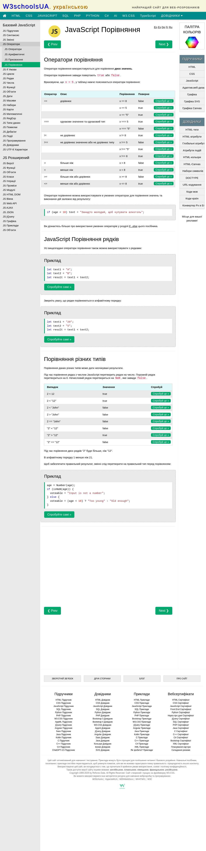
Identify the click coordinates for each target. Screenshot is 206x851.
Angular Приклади (141, 728)
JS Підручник (11, 30)
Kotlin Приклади (141, 734)
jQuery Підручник (63, 725)
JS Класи (8, 176)
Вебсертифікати (181, 694)
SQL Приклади (142, 709)
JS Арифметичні (14, 54)
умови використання (142, 766)
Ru (170, 27)
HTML (16, 15)
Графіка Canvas (192, 108)
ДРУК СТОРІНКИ (102, 678)
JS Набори (9, 105)
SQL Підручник (63, 709)
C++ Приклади (142, 740)
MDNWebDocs (126, 779)
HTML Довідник (102, 700)
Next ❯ (164, 44)
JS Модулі (9, 189)
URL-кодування (192, 184)
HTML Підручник (63, 700)
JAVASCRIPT (47, 15)
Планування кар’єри (181, 747)
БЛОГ (142, 678)
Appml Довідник (102, 728)
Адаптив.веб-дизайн (193, 87)
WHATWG (140, 779)
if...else (133, 226)
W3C (149, 779)
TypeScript (148, 15)
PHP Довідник (102, 715)
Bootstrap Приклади (141, 719)
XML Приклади (142, 747)
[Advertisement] (108, 568)
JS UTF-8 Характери (15, 149)
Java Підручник (63, 734)
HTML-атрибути (192, 136)
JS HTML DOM (11, 194)
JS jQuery (8, 216)
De (163, 27)
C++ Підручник (63, 744)
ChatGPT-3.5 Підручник (63, 750)
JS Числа (8, 82)
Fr (167, 27)
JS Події (8, 136)
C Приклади (142, 737)
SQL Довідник (102, 709)
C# (107, 15)
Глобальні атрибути (193, 143)
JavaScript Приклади (142, 706)
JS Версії (8, 163)
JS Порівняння (13, 64)
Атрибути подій (192, 150)
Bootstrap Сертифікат (181, 740)
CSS (29, 15)
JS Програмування (14, 140)
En (155, 27)
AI (115, 15)
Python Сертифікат (181, 712)
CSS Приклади (142, 703)
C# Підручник (63, 747)
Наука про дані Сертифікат (181, 715)
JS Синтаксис (11, 35)
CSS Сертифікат (181, 703)
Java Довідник (102, 740)
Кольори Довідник (102, 744)
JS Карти (8, 109)
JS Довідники (11, 144)
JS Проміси (10, 185)
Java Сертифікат (181, 728)
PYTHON (93, 15)
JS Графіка (9, 221)
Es (159, 27)
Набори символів (192, 170)
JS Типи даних (11, 122)
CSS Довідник (102, 703)
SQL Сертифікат (181, 722)
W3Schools (97, 779)
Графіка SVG (192, 101)
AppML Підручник (63, 722)
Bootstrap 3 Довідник (103, 719)
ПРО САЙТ (181, 678)
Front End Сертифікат (180, 709)
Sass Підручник (63, 731)
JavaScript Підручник (63, 706)
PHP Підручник (63, 715)
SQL (65, 15)
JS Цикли (8, 73)
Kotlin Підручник (63, 737)
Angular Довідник (102, 734)
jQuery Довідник (102, 731)
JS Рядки (8, 78)
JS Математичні (12, 113)
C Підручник (63, 740)
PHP (77, 15)
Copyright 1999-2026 (79, 773)
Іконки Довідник (102, 747)
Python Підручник (63, 712)
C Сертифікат (180, 731)
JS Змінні (8, 39)
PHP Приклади (142, 715)
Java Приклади (141, 731)
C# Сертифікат (181, 737)
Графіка (192, 94)
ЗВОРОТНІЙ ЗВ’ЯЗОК (62, 678)
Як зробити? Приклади (142, 750)
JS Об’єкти (9, 91)
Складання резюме (181, 750)
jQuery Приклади (142, 725)
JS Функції (9, 87)
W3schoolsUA (45, 6)
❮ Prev (52, 44)
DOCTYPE (192, 177)
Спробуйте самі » (59, 287)
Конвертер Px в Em (193, 205)
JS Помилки (10, 127)
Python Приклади (141, 712)
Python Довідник (103, 712)
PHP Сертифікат (181, 725)
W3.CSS (128, 15)
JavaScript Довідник (102, 706)
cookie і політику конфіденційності (169, 766)
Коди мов (192, 191)
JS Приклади (11, 225)
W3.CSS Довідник (102, 725)
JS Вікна (8, 198)
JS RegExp (9, 118)
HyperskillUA (111, 779)
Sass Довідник (103, 737)
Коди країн (192, 198)
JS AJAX (8, 207)
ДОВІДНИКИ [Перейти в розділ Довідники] (172, 15)
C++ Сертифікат (181, 734)
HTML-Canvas (192, 164)
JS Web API (10, 203)
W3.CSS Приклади (142, 722)
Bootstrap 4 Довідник (103, 722)
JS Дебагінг (10, 131)
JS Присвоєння (14, 59)
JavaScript (192, 80)
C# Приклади (141, 744)
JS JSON (8, 212)
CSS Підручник (63, 703)
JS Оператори (11, 44)
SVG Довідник (102, 750)
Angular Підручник (63, 728)
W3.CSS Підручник (63, 719)
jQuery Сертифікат (181, 719)
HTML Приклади (142, 700)
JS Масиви (9, 100)
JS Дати (7, 96)
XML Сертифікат (181, 744)
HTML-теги (192, 129)
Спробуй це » (164, 100)
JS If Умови (9, 69)
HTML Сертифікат (180, 700)
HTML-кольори (192, 157)
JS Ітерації (9, 181)
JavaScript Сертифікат (181, 706)
